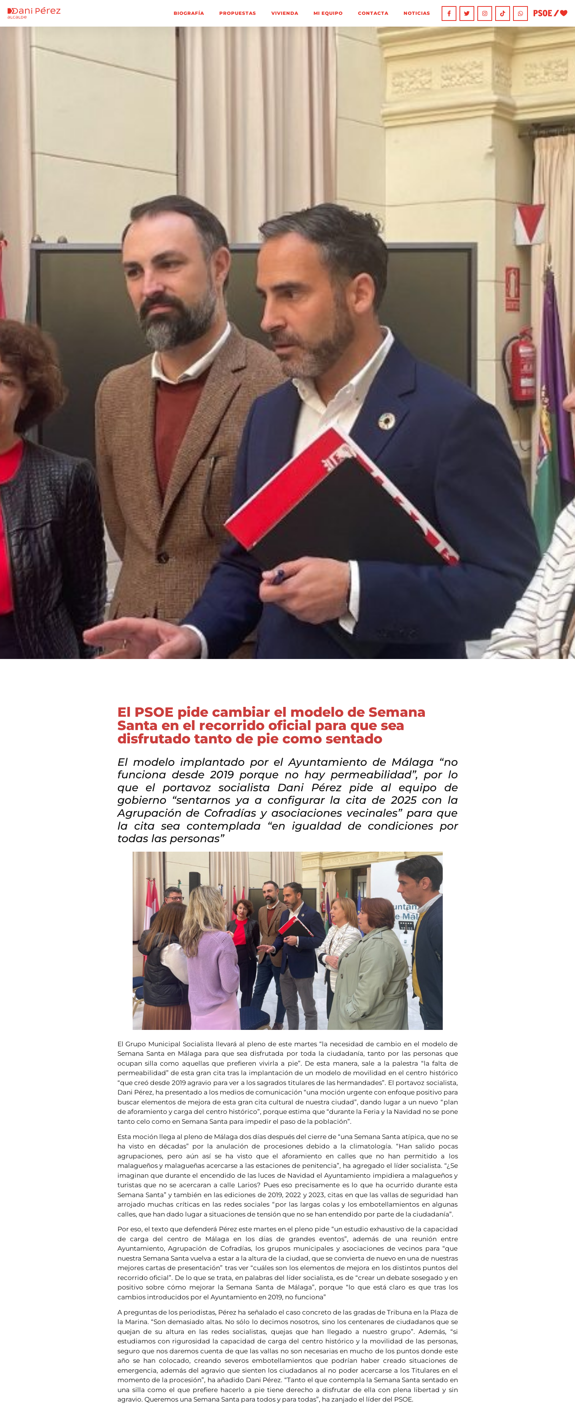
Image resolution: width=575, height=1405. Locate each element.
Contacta (373, 13)
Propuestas (237, 13)
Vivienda (284, 13)
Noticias (416, 13)
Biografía (188, 13)
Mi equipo (327, 13)
